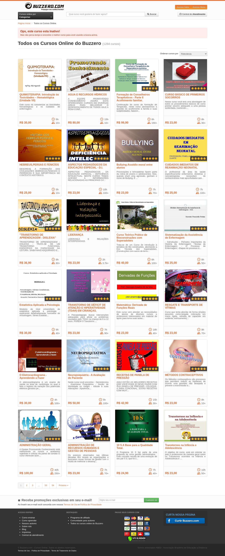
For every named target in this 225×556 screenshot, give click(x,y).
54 (53, 485)
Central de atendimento (33, 535)
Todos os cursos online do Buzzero (87, 523)
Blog (24, 529)
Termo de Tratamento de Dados (64, 551)
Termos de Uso (71, 504)
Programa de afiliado (80, 517)
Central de (192, 14)
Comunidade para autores (83, 520)
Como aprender (29, 520)
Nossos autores (29, 523)
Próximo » (63, 485)
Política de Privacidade (90, 504)
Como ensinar (28, 517)
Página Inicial (24, 23)
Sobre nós (27, 526)
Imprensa (26, 532)
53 (46, 485)
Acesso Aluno (199, 7)
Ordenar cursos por (169, 53)
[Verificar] (136, 538)
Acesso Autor (183, 7)
